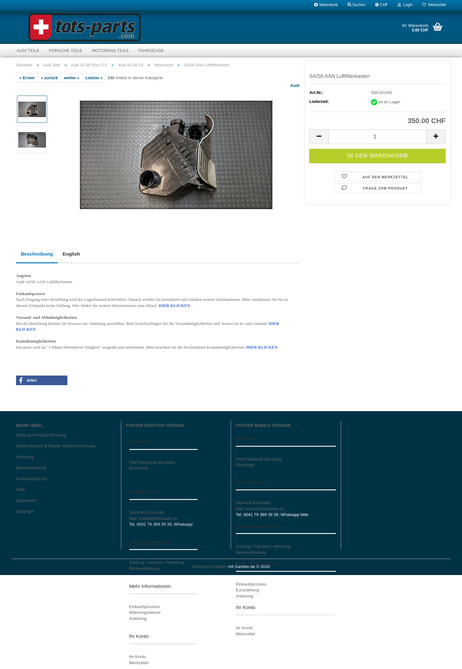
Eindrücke (138, 468)
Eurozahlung (247, 590)
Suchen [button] (356, 5)
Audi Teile (28, 50)
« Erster (27, 77)
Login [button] (405, 5)
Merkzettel (434, 5)
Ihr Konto (137, 656)
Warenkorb (326, 5)
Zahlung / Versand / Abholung (156, 562)
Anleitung (24, 456)
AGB (20, 489)
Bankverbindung (31, 467)
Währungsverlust (145, 612)
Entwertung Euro (31, 478)
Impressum (26, 500)
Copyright (25, 511)
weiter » (71, 77)
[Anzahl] (377, 137)
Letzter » (94, 77)
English (71, 254)
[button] (381, 5)
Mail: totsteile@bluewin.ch (153, 518)
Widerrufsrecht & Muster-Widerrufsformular (56, 446)
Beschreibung (37, 254)
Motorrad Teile (110, 50)
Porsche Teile (65, 50)
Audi (294, 85)
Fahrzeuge (151, 50)
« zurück (49, 77)
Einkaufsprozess (144, 606)
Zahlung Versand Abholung (41, 435)
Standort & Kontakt (146, 512)
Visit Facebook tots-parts (152, 462)
